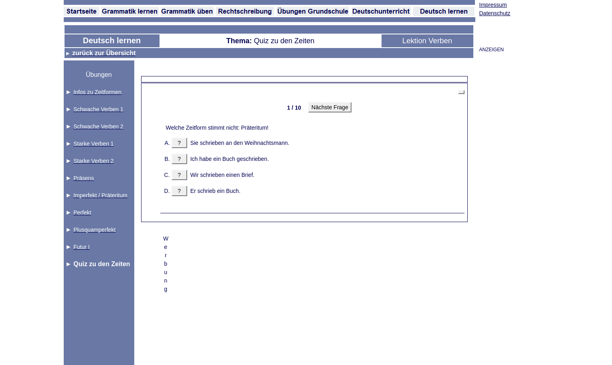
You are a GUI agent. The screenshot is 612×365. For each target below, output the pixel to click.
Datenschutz (495, 13)
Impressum (493, 5)
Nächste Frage (329, 107)
